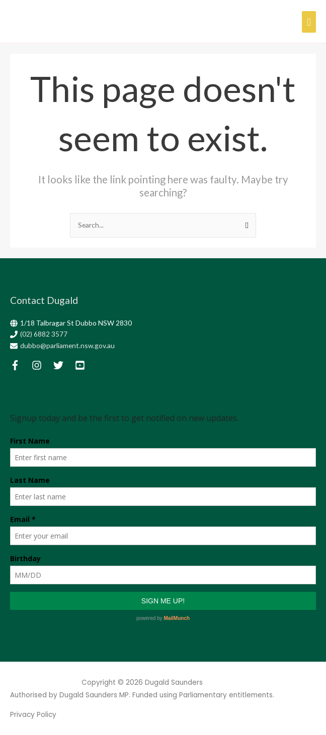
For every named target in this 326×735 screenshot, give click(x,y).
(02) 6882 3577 (43, 334)
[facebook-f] (20, 365)
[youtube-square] (85, 365)
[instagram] (42, 365)
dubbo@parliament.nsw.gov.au (67, 345)
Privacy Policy (33, 714)
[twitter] (63, 365)
